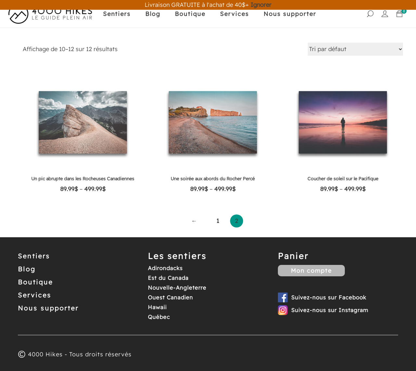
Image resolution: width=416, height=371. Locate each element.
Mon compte (311, 270)
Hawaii (157, 307)
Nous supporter (290, 14)
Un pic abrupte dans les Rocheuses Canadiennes (82, 179)
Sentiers (117, 14)
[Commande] (355, 49)
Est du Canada (168, 277)
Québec (159, 316)
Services (234, 14)
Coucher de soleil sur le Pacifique (342, 179)
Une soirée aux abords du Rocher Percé (213, 179)
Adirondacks (165, 268)
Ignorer (261, 4)
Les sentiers (177, 256)
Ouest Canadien (170, 297)
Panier (293, 256)
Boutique (190, 14)
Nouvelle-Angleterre (177, 287)
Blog (152, 14)
